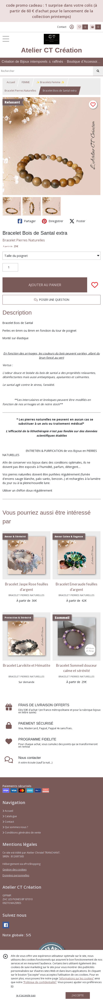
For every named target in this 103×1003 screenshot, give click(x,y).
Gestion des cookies (14, 869)
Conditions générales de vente (22, 832)
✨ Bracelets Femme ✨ (50, 82)
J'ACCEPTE (78, 995)
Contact (61, 27)
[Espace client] (72, 27)
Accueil (11, 82)
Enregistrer (52, 221)
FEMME (26, 82)
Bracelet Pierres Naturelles (20, 90)
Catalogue (10, 816)
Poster (77, 221)
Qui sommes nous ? (15, 827)
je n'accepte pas (25, 995)
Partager (27, 221)
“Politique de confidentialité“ (40, 982)
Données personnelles (16, 875)
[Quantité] (10, 267)
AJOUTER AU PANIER (45, 285)
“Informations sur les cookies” (76, 978)
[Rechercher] (98, 71)
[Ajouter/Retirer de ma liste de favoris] (94, 285)
